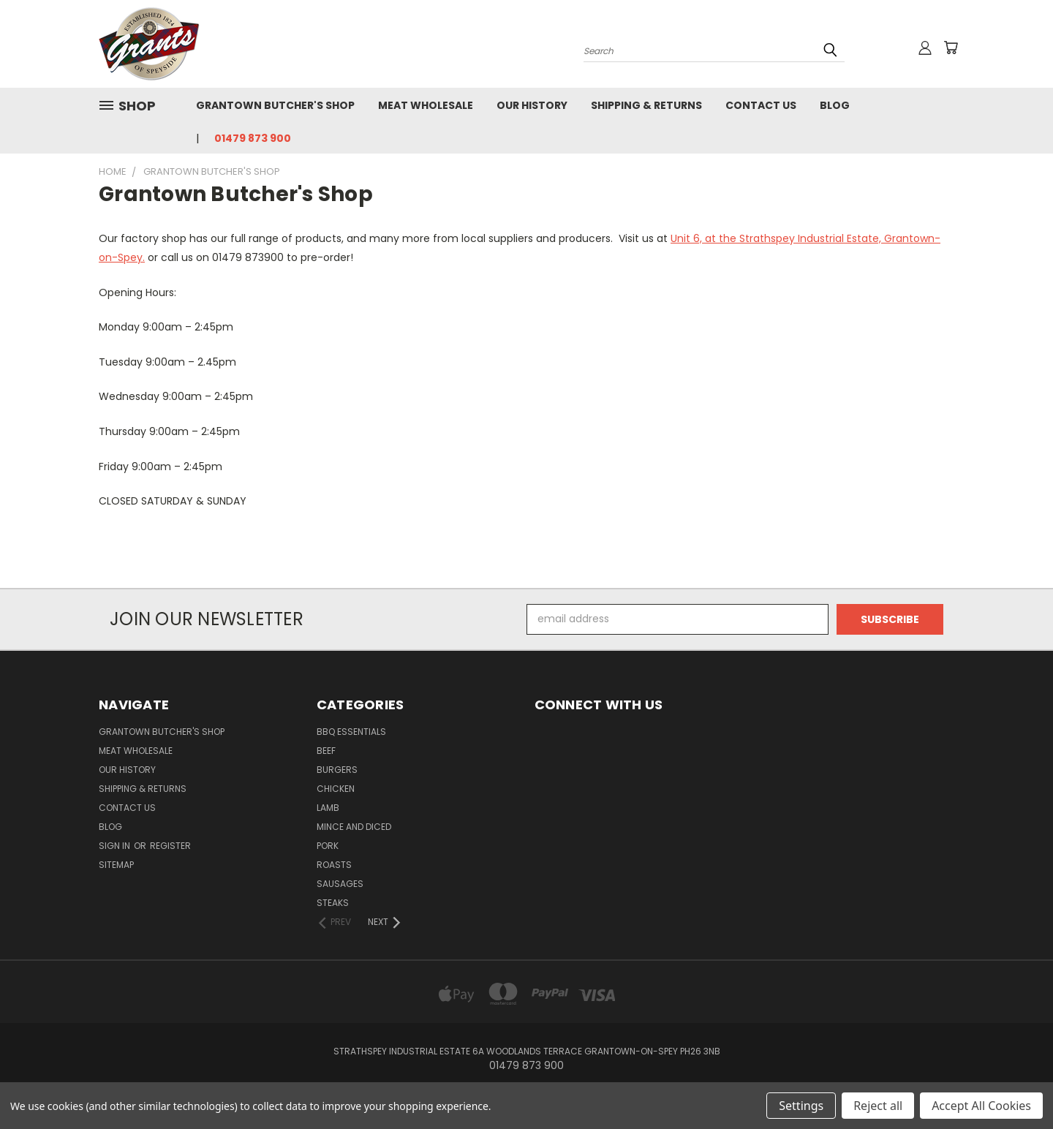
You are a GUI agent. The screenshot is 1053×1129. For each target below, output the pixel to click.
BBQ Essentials (351, 731)
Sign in (115, 845)
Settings (801, 1106)
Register (170, 845)
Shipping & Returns (646, 105)
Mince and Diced (354, 826)
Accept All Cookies (981, 1106)
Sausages (340, 883)
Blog (835, 105)
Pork (328, 845)
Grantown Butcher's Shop (275, 105)
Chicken (336, 788)
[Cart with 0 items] (950, 47)
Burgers (337, 769)
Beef (326, 750)
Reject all (877, 1106)
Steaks (333, 902)
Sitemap (116, 864)
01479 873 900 (252, 138)
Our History (532, 105)
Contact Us (760, 105)
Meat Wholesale (425, 105)
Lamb (328, 807)
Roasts (334, 864)
